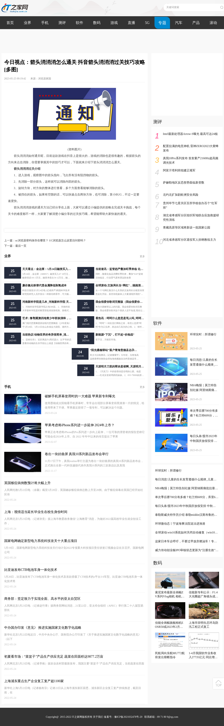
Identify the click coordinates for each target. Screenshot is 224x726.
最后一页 (15, 245)
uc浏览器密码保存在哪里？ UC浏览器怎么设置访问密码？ (45, 240)
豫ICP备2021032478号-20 (128, 716)
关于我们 (98, 716)
